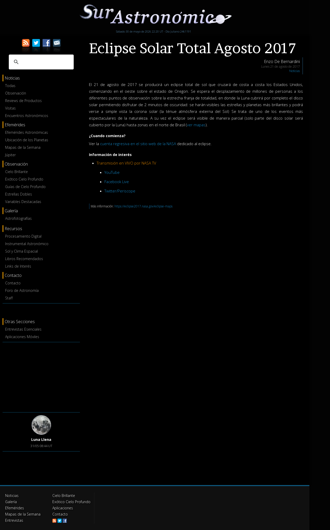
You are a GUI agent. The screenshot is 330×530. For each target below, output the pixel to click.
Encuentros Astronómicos (26, 115)
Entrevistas (14, 520)
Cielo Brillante (16, 171)
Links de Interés (18, 266)
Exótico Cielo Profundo (24, 179)
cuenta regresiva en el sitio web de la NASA (138, 143)
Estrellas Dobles (18, 194)
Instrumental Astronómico (26, 243)
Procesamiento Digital (23, 236)
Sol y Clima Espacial (21, 251)
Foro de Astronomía (22, 290)
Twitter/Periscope (119, 190)
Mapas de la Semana (22, 147)
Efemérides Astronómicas (26, 132)
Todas (10, 85)
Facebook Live (116, 181)
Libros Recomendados (24, 258)
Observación (15, 93)
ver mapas (196, 124)
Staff (9, 297)
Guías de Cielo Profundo (25, 186)
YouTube (112, 172)
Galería (11, 501)
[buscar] (40, 62)
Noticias (294, 71)
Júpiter (10, 154)
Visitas (10, 108)
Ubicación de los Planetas (26, 139)
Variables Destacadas (23, 201)
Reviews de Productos (23, 100)
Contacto (13, 282)
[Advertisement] (41, 376)
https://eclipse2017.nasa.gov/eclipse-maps (143, 206)
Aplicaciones (62, 507)
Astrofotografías (18, 218)
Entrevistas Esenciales (23, 329)
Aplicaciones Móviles (22, 336)
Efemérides (14, 507)
